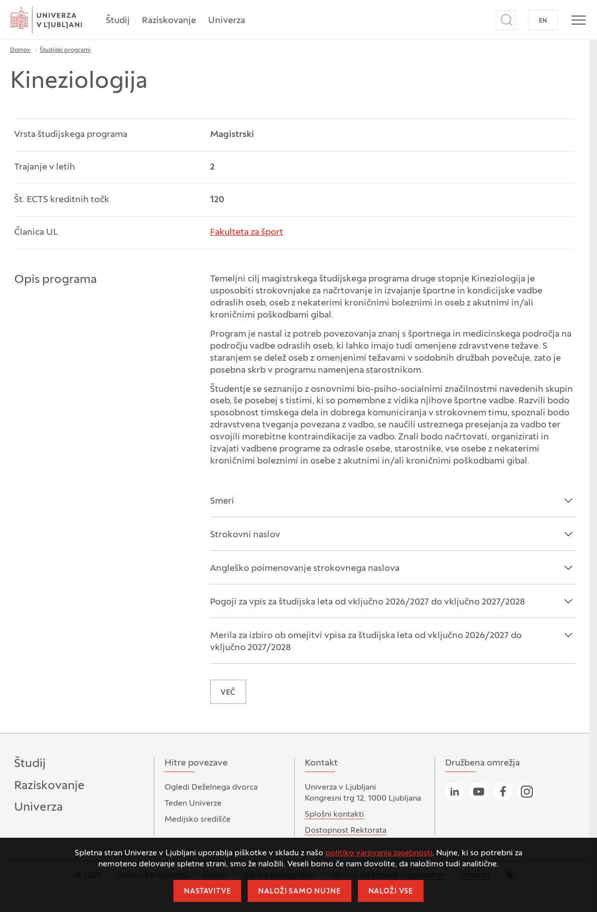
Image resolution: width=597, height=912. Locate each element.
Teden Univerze (193, 804)
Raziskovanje (169, 21)
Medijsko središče (197, 820)
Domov (20, 50)
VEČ (228, 693)
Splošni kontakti (334, 815)
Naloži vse (390, 891)
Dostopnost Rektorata (345, 831)
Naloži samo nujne (299, 891)
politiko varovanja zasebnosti (378, 853)
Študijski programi (65, 50)
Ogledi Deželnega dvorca (211, 788)
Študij (118, 21)
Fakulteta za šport (246, 232)
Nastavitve (207, 891)
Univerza (226, 21)
